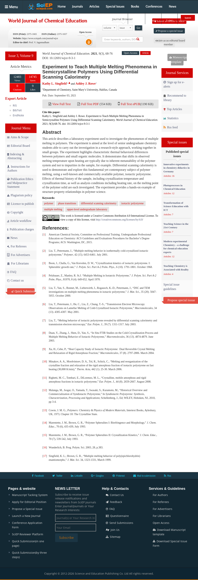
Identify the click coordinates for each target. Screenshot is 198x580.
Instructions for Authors (18, 168)
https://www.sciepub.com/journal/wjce (40, 38)
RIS (15, 105)
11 (44, 377)
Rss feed (170, 127)
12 (44, 390)
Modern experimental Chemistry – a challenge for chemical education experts (176, 247)
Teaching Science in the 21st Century (175, 225)
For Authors (160, 495)
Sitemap (113, 537)
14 (44, 422)
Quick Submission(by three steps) (29, 555)
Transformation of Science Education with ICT (175, 206)
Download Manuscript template (169, 532)
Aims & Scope (18, 137)
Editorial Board (18, 145)
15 (44, 435)
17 (44, 456)
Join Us (112, 530)
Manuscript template (178, 59)
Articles (94, 6)
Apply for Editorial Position (29, 502)
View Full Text (61, 104)
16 (44, 447)
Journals (77, 6)
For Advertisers (18, 255)
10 (44, 361)
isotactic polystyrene (132, 203)
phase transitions (67, 203)
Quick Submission (23, 291)
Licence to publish (20, 203)
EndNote (18, 115)
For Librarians (18, 263)
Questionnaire (117, 516)
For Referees (16, 246)
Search (136, 18)
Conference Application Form (27, 525)
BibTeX (17, 110)
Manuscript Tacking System (30, 495)
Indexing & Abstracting (15, 156)
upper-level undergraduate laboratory (87, 209)
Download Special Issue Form (170, 543)
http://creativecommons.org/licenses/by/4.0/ (119, 219)
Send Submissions (119, 523)
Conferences (154, 6)
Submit (188, 17)
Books (135, 6)
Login (153, 18)
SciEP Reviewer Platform (27, 534)
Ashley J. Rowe (85, 83)
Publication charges (20, 229)
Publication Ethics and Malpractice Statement (20, 182)
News (172, 6)
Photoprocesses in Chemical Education (174, 187)
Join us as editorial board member (170, 42)
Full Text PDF (90, 104)
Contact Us (115, 495)
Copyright (15, 212)
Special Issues (115, 6)
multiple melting (53, 209)
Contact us (15, 280)
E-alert (169, 18)
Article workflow (19, 220)
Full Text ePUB (130, 104)
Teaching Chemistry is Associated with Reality (176, 267)
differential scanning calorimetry (98, 203)
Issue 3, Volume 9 (21, 56)
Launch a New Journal (26, 516)
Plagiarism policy (19, 195)
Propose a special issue (169, 31)
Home (62, 6)
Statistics (170, 118)
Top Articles (172, 109)
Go (138, 27)
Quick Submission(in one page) (28, 543)
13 (44, 410)
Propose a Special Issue (27, 509)
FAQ (11, 272)
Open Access (161, 523)
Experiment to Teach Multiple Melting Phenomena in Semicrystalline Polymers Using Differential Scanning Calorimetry (99, 72)
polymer (48, 203)
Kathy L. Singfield (54, 83)
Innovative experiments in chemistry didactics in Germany (176, 168)
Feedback (114, 502)
